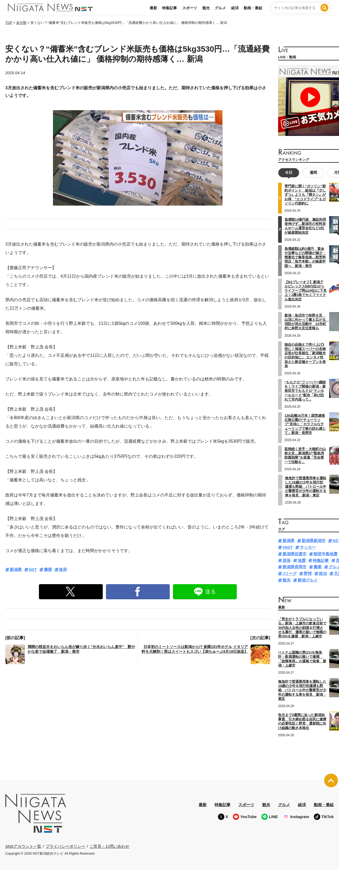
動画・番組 (253, 8)
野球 (308, 573)
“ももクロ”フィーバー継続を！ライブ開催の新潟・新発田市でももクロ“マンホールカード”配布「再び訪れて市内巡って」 (305, 390)
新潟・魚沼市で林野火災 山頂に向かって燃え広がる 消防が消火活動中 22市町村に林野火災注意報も (306, 321)
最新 (153, 8)
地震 (302, 560)
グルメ (220, 8)
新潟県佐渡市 (294, 554)
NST (33, 569)
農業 (48, 569)
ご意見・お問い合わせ (109, 846)
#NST (288, 547)
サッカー (308, 547)
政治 (323, 573)
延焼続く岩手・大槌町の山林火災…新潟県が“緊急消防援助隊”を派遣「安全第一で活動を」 (305, 455)
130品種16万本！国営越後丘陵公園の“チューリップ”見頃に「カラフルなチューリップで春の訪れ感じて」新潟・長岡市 (305, 424)
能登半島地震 (325, 554)
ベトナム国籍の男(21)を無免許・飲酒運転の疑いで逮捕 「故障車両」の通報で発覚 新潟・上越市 (302, 658)
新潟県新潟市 (313, 540)
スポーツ (189, 8)
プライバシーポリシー (65, 846)
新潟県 (16, 569)
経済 (235, 8)
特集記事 (169, 8)
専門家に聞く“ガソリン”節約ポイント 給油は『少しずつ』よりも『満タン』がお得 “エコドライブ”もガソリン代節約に (305, 194)
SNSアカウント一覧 (23, 846)
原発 (287, 560)
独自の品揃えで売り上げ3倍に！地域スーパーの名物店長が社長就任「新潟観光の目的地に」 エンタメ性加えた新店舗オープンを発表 (305, 355)
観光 (206, 8)
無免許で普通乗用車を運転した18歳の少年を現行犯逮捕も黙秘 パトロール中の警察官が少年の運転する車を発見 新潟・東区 (305, 486)
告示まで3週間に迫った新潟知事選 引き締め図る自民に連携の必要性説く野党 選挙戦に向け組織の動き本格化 (302, 721)
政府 (63, 569)
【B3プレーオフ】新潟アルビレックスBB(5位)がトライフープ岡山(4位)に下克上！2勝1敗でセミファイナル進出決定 (305, 290)
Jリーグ (290, 573)
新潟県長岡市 (294, 567)
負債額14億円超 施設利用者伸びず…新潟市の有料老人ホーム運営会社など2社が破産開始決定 (305, 225)
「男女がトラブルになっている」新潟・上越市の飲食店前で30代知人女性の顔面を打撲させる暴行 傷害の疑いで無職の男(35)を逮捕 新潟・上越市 (302, 627)
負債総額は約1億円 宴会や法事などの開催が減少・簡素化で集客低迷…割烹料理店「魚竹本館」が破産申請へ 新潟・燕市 (305, 257)
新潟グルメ (308, 580)
